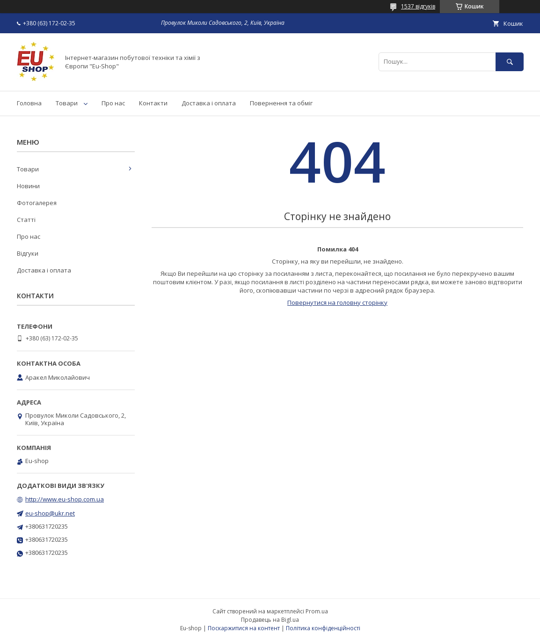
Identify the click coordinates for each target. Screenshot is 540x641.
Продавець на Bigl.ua (270, 620)
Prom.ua (317, 611)
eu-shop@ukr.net (50, 513)
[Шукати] (510, 61)
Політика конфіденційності (323, 628)
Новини (28, 186)
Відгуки (27, 253)
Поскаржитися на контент (244, 628)
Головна (29, 103)
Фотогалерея (37, 203)
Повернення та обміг (281, 103)
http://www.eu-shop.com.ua (64, 499)
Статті (26, 219)
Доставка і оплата (209, 103)
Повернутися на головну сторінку (337, 302)
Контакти (153, 103)
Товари (67, 103)
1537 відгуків (418, 6)
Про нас (113, 103)
